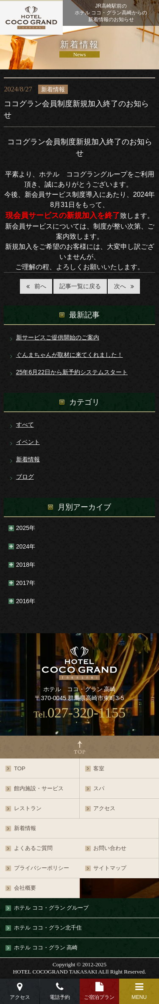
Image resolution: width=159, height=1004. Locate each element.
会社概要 (25, 888)
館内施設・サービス (39, 788)
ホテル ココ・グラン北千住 (48, 927)
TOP (19, 768)
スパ (98, 788)
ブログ (25, 476)
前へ (40, 286)
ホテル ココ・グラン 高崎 (46, 947)
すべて (25, 424)
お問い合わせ (109, 848)
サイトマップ (109, 868)
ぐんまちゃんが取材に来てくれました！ (69, 354)
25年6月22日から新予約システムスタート (72, 372)
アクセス (104, 808)
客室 (98, 768)
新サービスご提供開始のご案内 (57, 337)
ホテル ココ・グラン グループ (51, 908)
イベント (28, 442)
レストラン (28, 808)
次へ (120, 286)
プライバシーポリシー (41, 868)
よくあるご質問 (33, 848)
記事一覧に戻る (80, 286)
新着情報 (28, 459)
